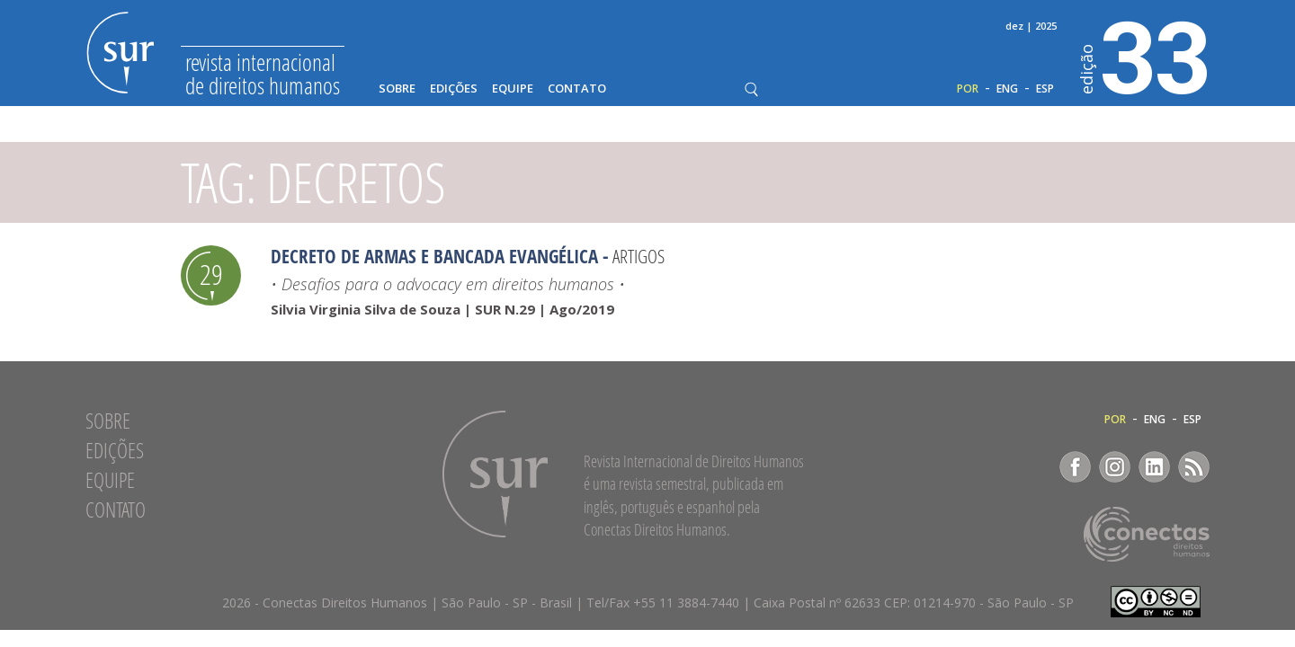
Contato (577, 88)
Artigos (638, 256)
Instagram (1114, 467)
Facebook (1075, 467)
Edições (454, 88)
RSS (1194, 467)
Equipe (512, 88)
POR (967, 89)
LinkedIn (1154, 467)
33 (1145, 54)
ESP (1045, 89)
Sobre (397, 88)
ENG (1007, 89)
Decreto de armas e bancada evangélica (434, 256)
